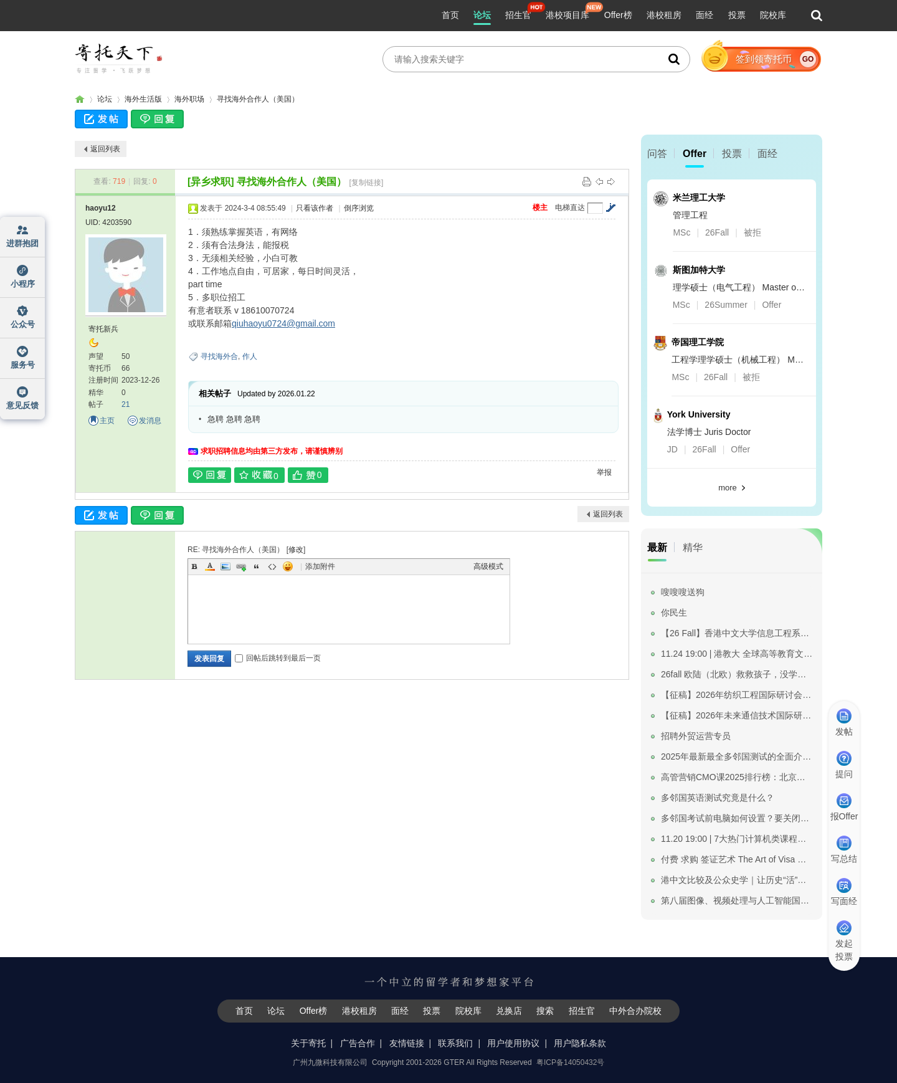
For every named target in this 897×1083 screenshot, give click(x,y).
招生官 (518, 15)
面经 (704, 15)
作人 (249, 356)
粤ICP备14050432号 (570, 1062)
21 (125, 404)
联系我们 (455, 1043)
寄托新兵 (103, 329)
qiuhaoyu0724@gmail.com (283, 323)
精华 (693, 547)
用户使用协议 (513, 1043)
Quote (256, 566)
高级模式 (488, 566)
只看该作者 (314, 208)
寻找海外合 (219, 356)
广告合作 (357, 1043)
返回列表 (105, 149)
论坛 (482, 15)
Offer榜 (618, 15)
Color (210, 566)
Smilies (288, 566)
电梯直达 (570, 207)
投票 (737, 15)
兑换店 (509, 1011)
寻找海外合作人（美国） (258, 99)
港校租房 (664, 15)
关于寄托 (308, 1043)
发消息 (150, 420)
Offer (694, 153)
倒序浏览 (359, 208)
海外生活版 (143, 99)
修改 (295, 549)
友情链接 (406, 1043)
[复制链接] (366, 182)
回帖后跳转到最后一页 (278, 658)
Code (272, 566)
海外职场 (189, 99)
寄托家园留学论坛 (80, 99)
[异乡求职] (210, 181)
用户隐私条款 (580, 1043)
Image (225, 566)
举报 (604, 472)
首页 (450, 15)
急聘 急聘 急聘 (233, 419)
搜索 (545, 1011)
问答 (657, 153)
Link (241, 566)
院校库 (773, 15)
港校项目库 (567, 15)
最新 (657, 547)
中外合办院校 (635, 1011)
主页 (107, 420)
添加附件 (320, 566)
